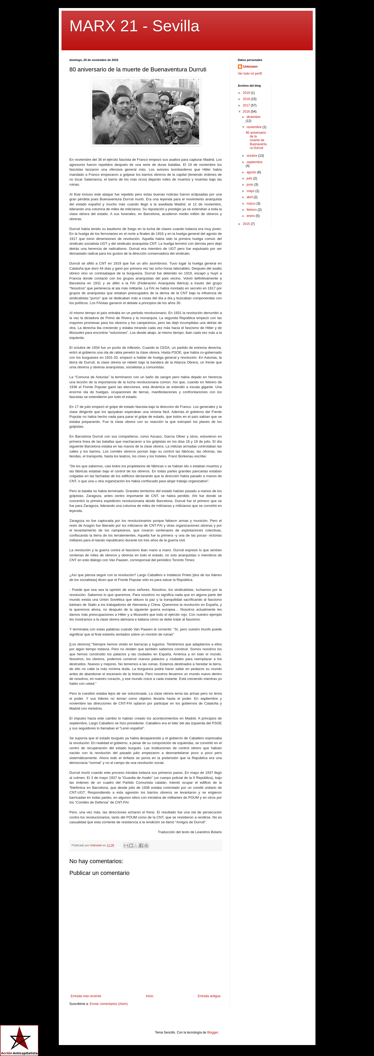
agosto (251, 172)
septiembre (254, 162)
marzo (251, 203)
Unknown (250, 66)
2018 (247, 99)
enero (251, 216)
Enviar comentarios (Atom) (109, 1004)
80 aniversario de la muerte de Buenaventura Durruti (256, 140)
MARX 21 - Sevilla (135, 26)
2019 (247, 93)
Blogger (212, 1032)
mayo (250, 191)
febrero (251, 210)
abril (249, 197)
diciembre (253, 117)
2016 (247, 111)
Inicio (149, 996)
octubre (252, 156)
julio (249, 178)
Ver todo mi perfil (250, 73)
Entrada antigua (209, 996)
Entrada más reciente (86, 996)
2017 (247, 105)
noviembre (254, 127)
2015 (247, 224)
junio (250, 184)
